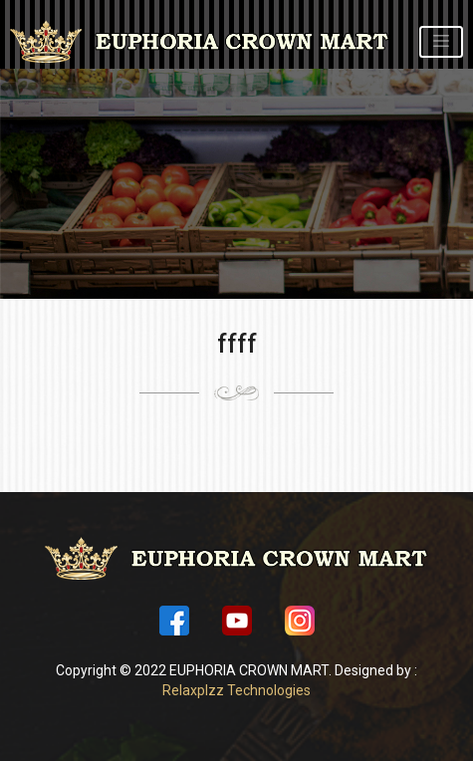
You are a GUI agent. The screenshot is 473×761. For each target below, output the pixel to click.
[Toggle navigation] (441, 41)
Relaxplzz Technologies (236, 690)
